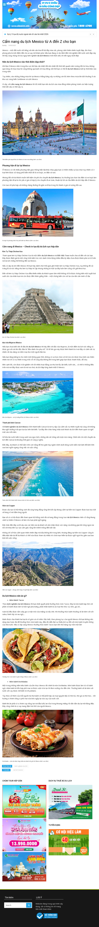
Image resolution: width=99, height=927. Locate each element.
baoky (4, 45)
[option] (51, 34)
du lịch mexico (18, 770)
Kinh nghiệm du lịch (21, 766)
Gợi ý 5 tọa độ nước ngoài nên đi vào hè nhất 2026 (27, 34)
